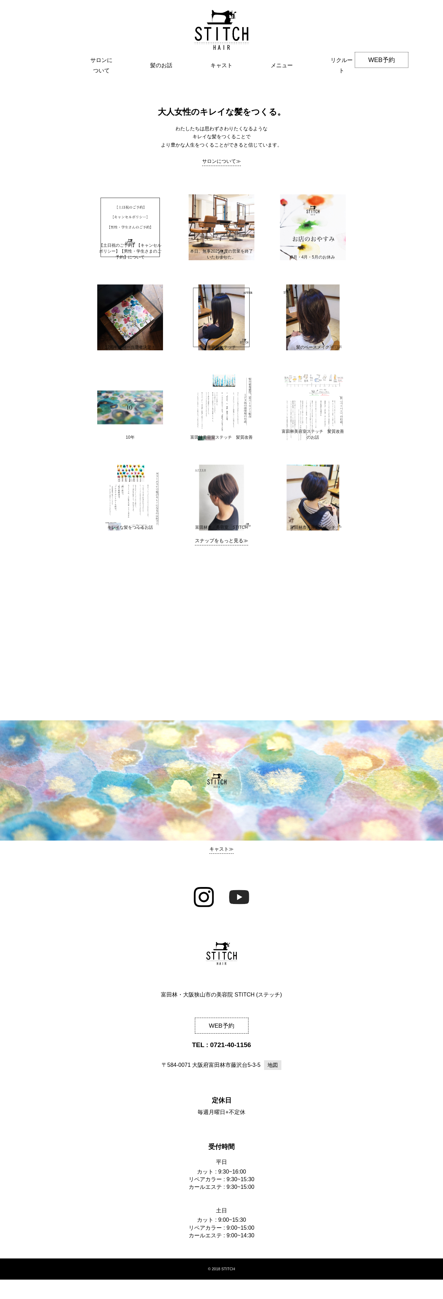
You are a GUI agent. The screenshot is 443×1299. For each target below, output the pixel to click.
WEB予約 (381, 59)
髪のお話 (161, 94)
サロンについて (101, 94)
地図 (272, 1084)
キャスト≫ (221, 868)
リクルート (341, 94)
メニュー (281, 94)
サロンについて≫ (221, 180)
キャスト (221, 94)
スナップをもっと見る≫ (221, 559)
